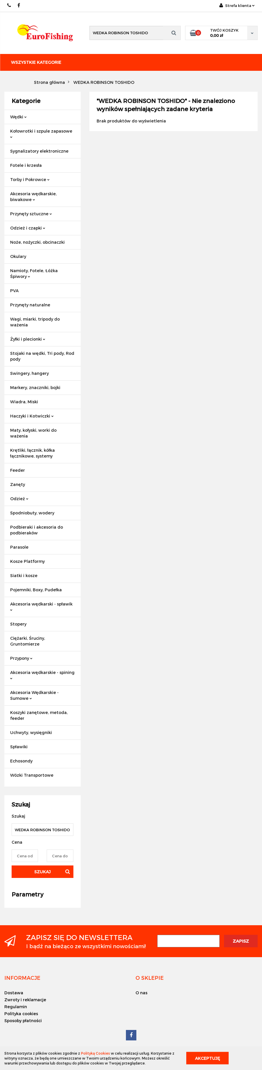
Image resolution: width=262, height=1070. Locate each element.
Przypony (21, 658)
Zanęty (17, 484)
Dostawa (13, 992)
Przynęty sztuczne (31, 213)
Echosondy (21, 760)
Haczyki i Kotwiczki (32, 415)
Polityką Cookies (95, 1053)
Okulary (18, 256)
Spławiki (19, 746)
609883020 (9, 5)
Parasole (19, 547)
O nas (141, 992)
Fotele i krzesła (26, 165)
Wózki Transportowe (31, 775)
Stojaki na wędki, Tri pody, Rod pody (42, 356)
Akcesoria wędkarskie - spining (42, 674)
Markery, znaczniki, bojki (35, 387)
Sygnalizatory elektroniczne (39, 151)
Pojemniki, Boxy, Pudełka (36, 589)
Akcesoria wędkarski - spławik (41, 606)
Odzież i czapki (27, 227)
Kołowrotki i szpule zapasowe (41, 133)
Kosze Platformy (27, 561)
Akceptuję (207, 1058)
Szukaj (42, 871)
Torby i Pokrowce (30, 179)
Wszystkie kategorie (36, 62)
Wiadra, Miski (24, 401)
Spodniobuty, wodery (32, 512)
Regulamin (15, 1006)
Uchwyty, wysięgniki (31, 732)
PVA (14, 290)
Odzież (19, 498)
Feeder (17, 470)
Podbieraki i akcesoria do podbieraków (36, 530)
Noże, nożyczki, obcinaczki (37, 242)
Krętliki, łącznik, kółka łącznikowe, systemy (32, 453)
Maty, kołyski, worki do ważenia (33, 433)
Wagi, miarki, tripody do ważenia (35, 322)
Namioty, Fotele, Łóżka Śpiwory (34, 273)
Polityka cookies (21, 1013)
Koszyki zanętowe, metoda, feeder (39, 715)
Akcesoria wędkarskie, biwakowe (33, 196)
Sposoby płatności (23, 1020)
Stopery (18, 623)
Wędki (18, 116)
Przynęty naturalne (30, 304)
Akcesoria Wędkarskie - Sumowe (34, 695)
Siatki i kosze (23, 575)
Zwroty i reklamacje (25, 999)
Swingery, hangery (29, 373)
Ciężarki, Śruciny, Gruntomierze (27, 641)
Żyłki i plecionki (27, 339)
